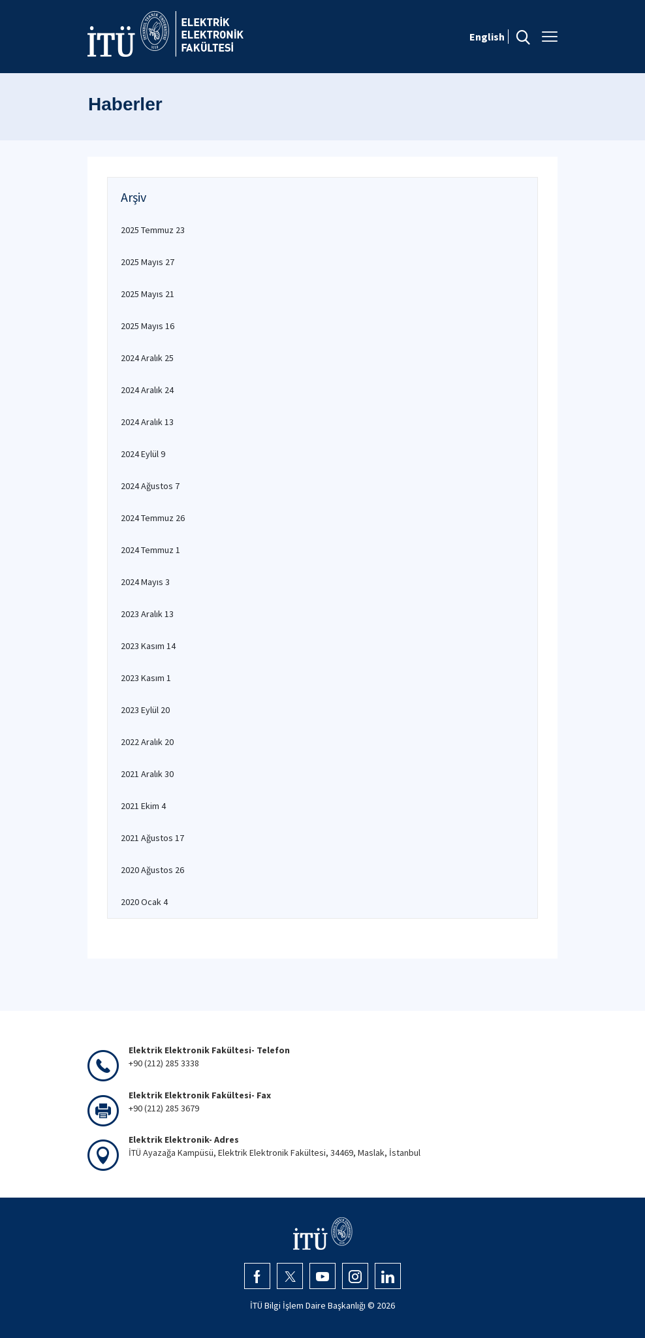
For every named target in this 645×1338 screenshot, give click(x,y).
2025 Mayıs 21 (147, 294)
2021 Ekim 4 (143, 806)
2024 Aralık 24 (147, 390)
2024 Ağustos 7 (150, 486)
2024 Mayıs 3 (145, 582)
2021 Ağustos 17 (152, 838)
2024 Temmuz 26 (153, 518)
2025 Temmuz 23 (153, 230)
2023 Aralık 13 (147, 614)
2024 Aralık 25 (147, 358)
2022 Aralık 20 (147, 742)
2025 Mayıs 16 (147, 326)
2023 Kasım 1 (146, 678)
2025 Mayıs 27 (147, 262)
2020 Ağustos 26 (152, 870)
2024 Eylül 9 (143, 454)
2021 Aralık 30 (147, 774)
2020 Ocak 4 (144, 902)
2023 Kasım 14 (148, 646)
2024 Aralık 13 (147, 422)
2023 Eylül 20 (145, 710)
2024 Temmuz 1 (150, 550)
